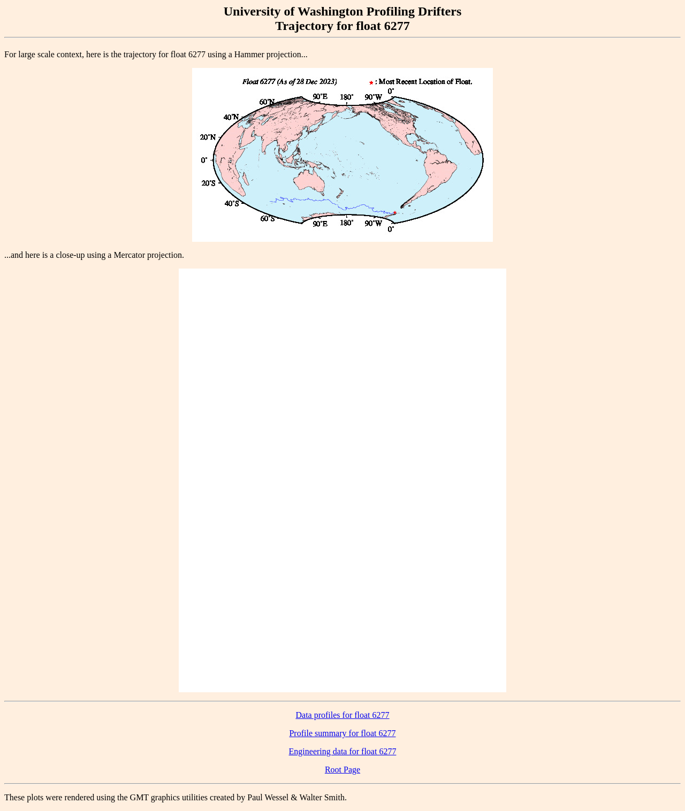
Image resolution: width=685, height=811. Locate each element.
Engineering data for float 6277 (343, 751)
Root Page (342, 769)
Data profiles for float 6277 (342, 715)
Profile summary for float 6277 (342, 733)
